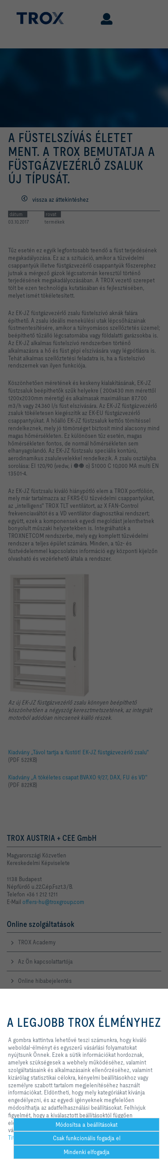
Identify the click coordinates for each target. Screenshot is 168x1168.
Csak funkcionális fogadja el (87, 1138)
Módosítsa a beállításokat (86, 1124)
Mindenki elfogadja (87, 1151)
